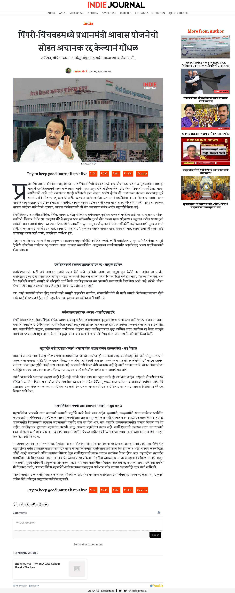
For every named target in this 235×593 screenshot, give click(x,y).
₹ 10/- (92, 173)
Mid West (76, 13)
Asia (62, 13)
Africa (93, 13)
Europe (125, 13)
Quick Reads (178, 13)
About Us (93, 588)
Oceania (141, 13)
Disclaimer (107, 588)
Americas (109, 13)
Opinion (158, 13)
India (51, 13)
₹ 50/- (116, 173)
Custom (142, 173)
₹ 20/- (104, 173)
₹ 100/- (128, 173)
